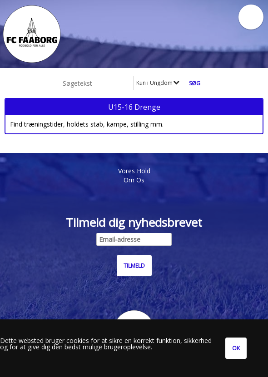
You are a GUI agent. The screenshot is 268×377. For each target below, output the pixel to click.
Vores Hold (134, 170)
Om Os (134, 180)
